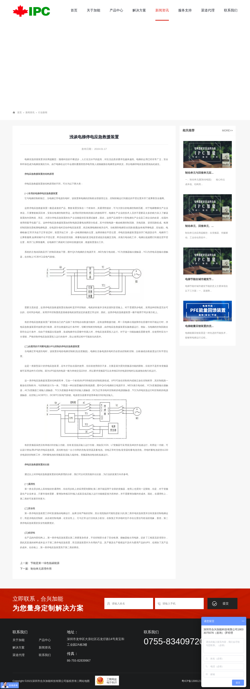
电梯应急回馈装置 (34, 159)
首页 (74, 10)
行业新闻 (42, 112)
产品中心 (116, 10)
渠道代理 (208, 10)
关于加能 (93, 10)
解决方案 (139, 10)
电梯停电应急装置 (139, 164)
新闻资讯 (162, 10)
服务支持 (185, 10)
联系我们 (230, 10)
